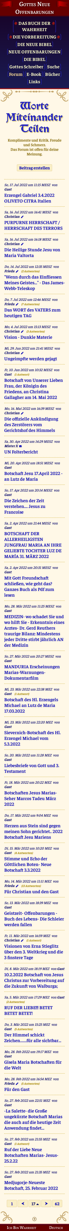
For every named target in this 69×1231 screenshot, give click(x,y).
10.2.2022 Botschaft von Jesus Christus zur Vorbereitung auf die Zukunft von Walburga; (34, 980)
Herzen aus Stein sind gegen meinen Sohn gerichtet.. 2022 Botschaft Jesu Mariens (33, 831)
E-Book (33, 74)
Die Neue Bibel (34, 44)
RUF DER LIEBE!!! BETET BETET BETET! (28, 1010)
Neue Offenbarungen (34, 51)
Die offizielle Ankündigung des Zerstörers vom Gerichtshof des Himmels (31, 424)
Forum (16, 74)
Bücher (52, 74)
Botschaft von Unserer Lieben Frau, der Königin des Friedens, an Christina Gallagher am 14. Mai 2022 (33, 388)
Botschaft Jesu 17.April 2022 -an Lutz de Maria (33, 476)
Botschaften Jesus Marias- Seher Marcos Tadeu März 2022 (30, 798)
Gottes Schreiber (26, 66)
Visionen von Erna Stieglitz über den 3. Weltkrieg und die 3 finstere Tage (33, 951)
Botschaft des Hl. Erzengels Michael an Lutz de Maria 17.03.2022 (31, 705)
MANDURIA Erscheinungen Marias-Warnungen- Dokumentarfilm (32, 672)
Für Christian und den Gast (31, 891)
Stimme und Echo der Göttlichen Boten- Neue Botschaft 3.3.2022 (27, 864)
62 (57, 1203)
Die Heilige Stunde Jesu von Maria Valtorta (32, 252)
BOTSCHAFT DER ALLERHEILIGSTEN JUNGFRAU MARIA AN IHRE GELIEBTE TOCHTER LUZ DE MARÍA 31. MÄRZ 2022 (32, 544)
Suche (53, 66)
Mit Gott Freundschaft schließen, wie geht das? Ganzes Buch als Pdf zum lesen (29, 586)
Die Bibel (34, 59)
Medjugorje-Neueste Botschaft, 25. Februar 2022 (31, 1185)
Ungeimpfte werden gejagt (30, 358)
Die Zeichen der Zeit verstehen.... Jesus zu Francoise (24, 506)
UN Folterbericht (21, 451)
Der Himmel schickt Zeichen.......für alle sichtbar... (32, 1037)
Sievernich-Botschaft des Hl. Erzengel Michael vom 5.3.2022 (32, 737)
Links (34, 81)
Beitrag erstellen (34, 167)
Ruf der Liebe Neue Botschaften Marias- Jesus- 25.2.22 (31, 1154)
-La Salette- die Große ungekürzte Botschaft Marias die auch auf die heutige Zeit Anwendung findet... (33, 1119)
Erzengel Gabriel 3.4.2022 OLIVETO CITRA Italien (29, 197)
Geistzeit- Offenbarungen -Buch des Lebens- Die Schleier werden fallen (34, 918)
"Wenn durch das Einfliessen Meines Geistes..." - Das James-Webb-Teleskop (34, 282)
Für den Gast (17, 1089)
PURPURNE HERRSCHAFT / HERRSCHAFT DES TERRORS (33, 225)
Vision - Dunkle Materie (28, 337)
